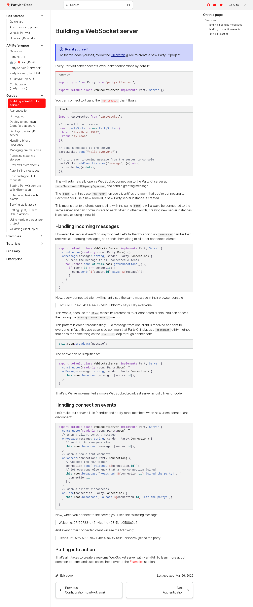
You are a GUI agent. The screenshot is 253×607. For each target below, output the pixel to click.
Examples (136, 562)
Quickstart (118, 55)
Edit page (64, 575)
